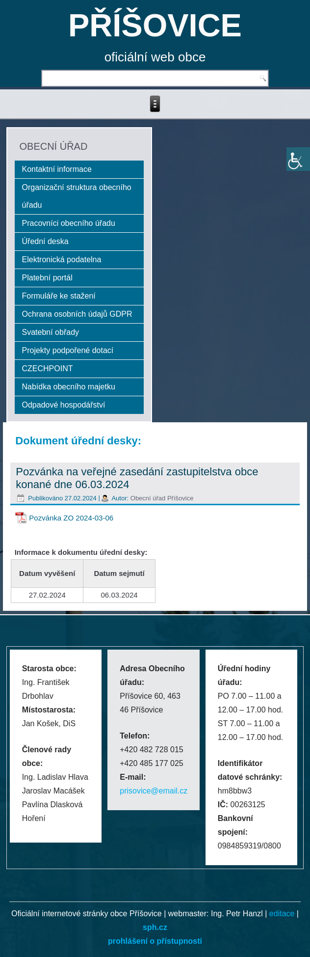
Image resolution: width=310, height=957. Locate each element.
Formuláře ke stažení (59, 296)
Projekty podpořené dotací (68, 350)
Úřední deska (45, 241)
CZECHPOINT (47, 368)
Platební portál (47, 277)
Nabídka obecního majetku (68, 387)
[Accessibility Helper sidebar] (298, 159)
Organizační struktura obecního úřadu (76, 196)
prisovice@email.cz (153, 791)
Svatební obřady (50, 332)
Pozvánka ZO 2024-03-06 (71, 518)
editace (282, 913)
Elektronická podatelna (62, 259)
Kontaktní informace (57, 169)
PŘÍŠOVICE (155, 25)
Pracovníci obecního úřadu (68, 223)
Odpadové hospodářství (63, 405)
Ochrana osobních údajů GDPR (77, 314)
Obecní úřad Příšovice (162, 498)
